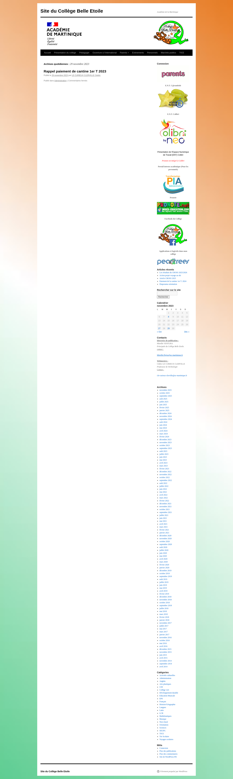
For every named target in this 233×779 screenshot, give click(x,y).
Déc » (186, 332)
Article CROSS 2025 (168, 278)
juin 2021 (163, 518)
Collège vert (164, 690)
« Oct (159, 332)
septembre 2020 (166, 544)
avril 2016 (163, 646)
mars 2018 (164, 614)
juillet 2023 (164, 454)
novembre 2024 (166, 416)
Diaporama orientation (168, 284)
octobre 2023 (165, 445)
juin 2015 (163, 655)
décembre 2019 (166, 570)
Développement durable (169, 693)
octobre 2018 (165, 602)
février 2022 (164, 501)
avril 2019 (163, 591)
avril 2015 (163, 658)
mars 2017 (164, 632)
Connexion (164, 748)
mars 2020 (164, 562)
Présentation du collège (65, 52)
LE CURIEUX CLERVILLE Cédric (86, 75)
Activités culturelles (167, 675)
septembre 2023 (166, 448)
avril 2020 (163, 559)
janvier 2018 (164, 620)
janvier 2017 (164, 634)
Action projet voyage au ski (170, 275)
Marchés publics (168, 52)
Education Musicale (167, 696)
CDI (161, 687)
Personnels (152, 52)
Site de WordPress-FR (168, 757)
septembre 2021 (166, 512)
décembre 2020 (166, 535)
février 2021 (164, 530)
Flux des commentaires (169, 754)
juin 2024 (163, 425)
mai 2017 (163, 629)
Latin (162, 710)
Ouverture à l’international (105, 52)
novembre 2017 (166, 623)
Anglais (163, 681)
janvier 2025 (164, 410)
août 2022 (163, 483)
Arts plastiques (165, 684)
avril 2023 (163, 463)
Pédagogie (84, 52)
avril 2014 (163, 666)
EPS (161, 698)
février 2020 (164, 565)
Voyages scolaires (166, 739)
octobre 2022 (165, 477)
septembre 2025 (166, 396)
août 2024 (163, 422)
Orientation (164, 725)
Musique (163, 719)
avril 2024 (163, 431)
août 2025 (163, 399)
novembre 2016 (166, 637)
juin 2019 (163, 585)
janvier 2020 (164, 568)
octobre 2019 (165, 573)
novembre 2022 (166, 474)
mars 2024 (164, 434)
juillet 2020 (164, 550)
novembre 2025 (166, 390)
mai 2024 (163, 428)
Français (163, 701)
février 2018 (164, 617)
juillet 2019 (164, 582)
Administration (60, 81)
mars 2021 (164, 527)
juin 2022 (163, 489)
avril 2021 (163, 524)
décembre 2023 (166, 439)
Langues (163, 707)
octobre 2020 (165, 541)
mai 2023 (163, 460)
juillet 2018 (164, 608)
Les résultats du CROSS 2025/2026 (173, 272)
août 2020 (163, 547)
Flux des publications (168, 751)
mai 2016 (163, 643)
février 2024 (164, 437)
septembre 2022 (166, 480)
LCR (161, 713)
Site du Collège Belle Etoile (71, 11)
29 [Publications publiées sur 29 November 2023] (168, 328)
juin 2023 (163, 457)
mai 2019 (163, 588)
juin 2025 (163, 404)
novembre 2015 (166, 652)
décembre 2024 (166, 413)
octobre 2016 (165, 640)
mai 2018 (163, 611)
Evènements (138, 52)
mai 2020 (163, 556)
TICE (181, 52)
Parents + (124, 52)
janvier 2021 (164, 533)
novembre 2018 (166, 600)
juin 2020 (163, 553)
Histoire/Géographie (167, 704)
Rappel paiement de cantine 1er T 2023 (75, 71)
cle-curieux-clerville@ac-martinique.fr (172, 375)
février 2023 (164, 469)
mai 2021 (163, 521)
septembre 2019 (166, 576)
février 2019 (164, 594)
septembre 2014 (166, 664)
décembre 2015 (166, 649)
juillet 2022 (164, 486)
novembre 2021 (166, 506)
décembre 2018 (166, 597)
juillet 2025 (164, 402)
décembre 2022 (166, 471)
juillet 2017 (164, 626)
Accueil (47, 52)
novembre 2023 (166, 442)
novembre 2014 (166, 661)
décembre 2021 (166, 503)
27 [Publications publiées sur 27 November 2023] (159, 328)
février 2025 (164, 407)
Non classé (164, 722)
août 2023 (163, 451)
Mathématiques (166, 716)
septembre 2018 (166, 605)
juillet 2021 (164, 515)
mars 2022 (164, 498)
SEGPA (163, 731)
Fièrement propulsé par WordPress (173, 771)
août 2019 (163, 579)
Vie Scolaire (164, 736)
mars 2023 (164, 466)
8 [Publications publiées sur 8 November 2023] (168, 317)
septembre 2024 (166, 419)
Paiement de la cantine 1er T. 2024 (173, 281)
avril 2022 (163, 495)
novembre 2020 (166, 538)
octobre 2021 (165, 509)
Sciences (163, 728)
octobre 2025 (165, 393)
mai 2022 (163, 492)
